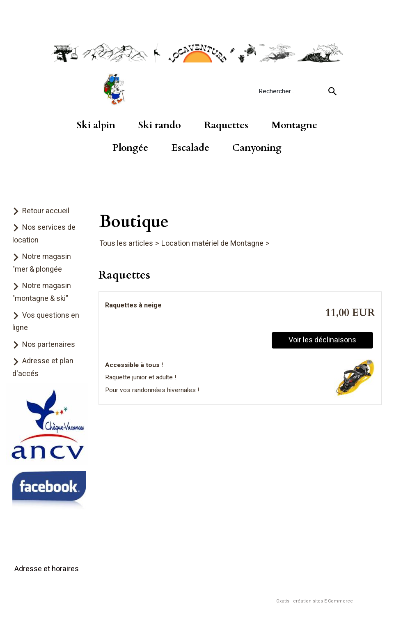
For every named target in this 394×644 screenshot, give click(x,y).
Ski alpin (96, 125)
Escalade (190, 148)
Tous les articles (126, 243)
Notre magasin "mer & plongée (41, 263)
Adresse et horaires (46, 569)
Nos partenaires (48, 344)
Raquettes (226, 125)
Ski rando (159, 125)
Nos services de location (44, 234)
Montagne (294, 125)
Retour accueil (45, 211)
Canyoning (257, 148)
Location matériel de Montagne (212, 243)
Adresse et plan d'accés (42, 367)
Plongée (130, 148)
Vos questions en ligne (45, 322)
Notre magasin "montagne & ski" (41, 292)
